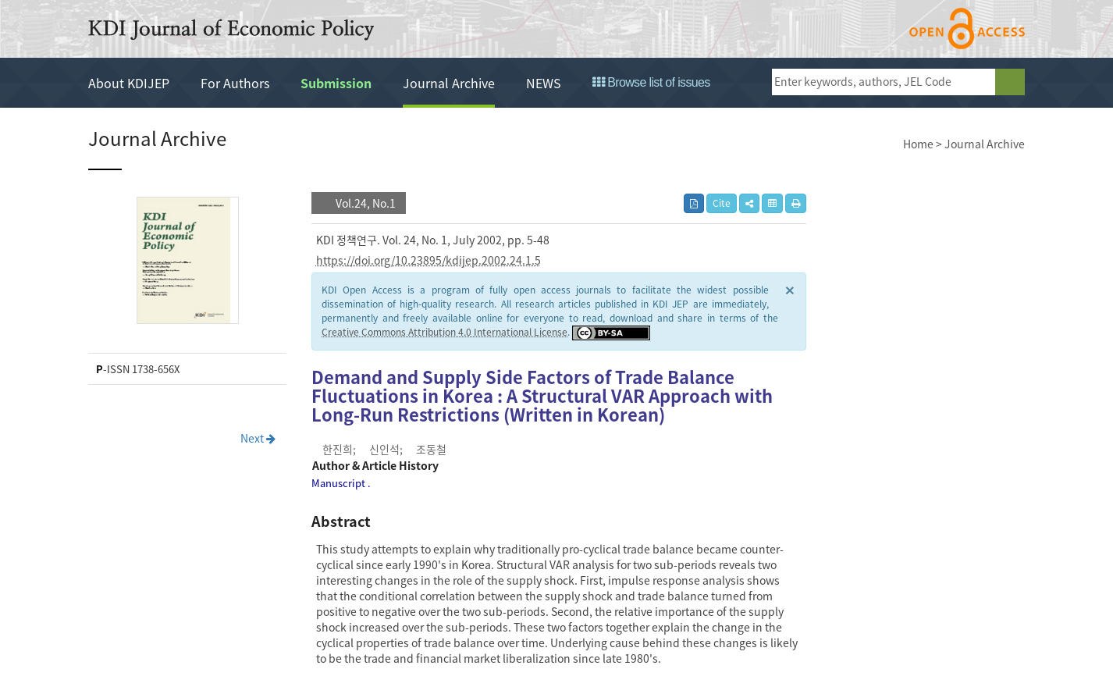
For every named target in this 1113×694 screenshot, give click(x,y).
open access (967, 28)
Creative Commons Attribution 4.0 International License (444, 332)
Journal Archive (449, 82)
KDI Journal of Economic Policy (231, 30)
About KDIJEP (128, 82)
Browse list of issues (651, 82)
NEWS (543, 82)
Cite (722, 203)
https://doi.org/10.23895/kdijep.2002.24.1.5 (428, 260)
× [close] (790, 289)
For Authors (235, 82)
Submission (336, 82)
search (1010, 82)
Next (258, 438)
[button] (749, 203)
